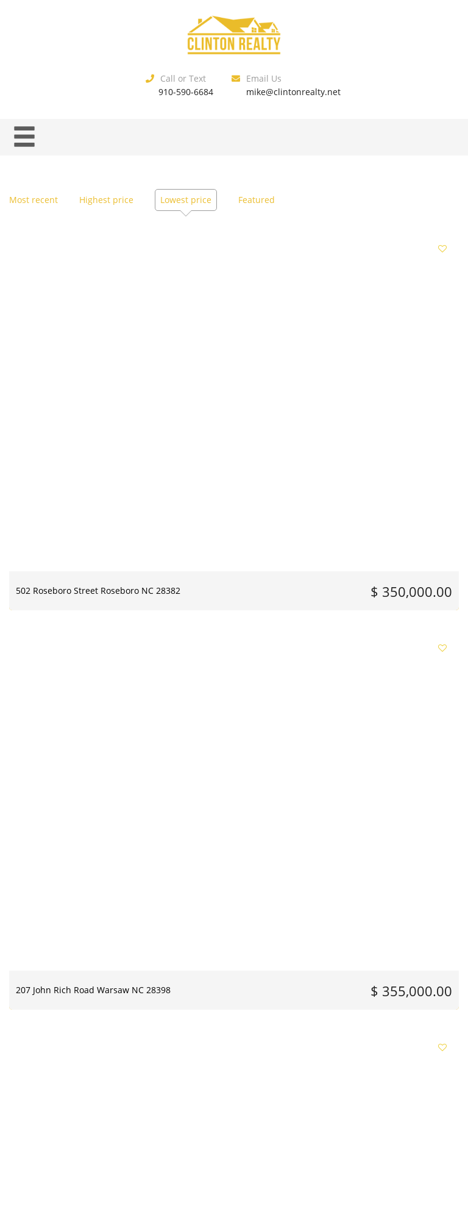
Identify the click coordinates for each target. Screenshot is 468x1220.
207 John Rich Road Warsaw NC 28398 (234, 361)
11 (231, 1048)
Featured (256, 199)
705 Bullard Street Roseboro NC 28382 (227, 943)
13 (277, 1048)
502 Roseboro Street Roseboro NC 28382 (77, 361)
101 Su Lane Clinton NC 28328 (231, 743)
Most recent (33, 199)
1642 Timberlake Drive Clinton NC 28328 (385, 749)
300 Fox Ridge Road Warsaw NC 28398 (381, 361)
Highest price (106, 199)
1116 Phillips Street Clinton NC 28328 (386, 943)
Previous (104, 1048)
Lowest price (185, 199)
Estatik (259, 1121)
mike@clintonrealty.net (293, 92)
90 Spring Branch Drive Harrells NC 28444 (217, 555)
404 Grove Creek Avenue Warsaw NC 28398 (65, 555)
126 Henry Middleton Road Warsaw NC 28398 (70, 749)
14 (299, 1048)
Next (362, 1048)
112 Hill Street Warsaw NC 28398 (377, 555)
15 (322, 1048)
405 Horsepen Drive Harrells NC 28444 (73, 943)
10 (209, 1048)
